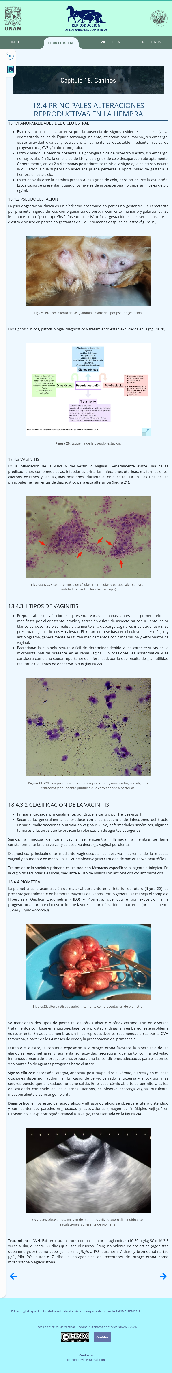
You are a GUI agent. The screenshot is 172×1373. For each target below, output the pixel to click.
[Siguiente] (163, 1276)
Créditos (102, 1337)
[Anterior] (13, 1276)
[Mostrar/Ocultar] (8, 56)
